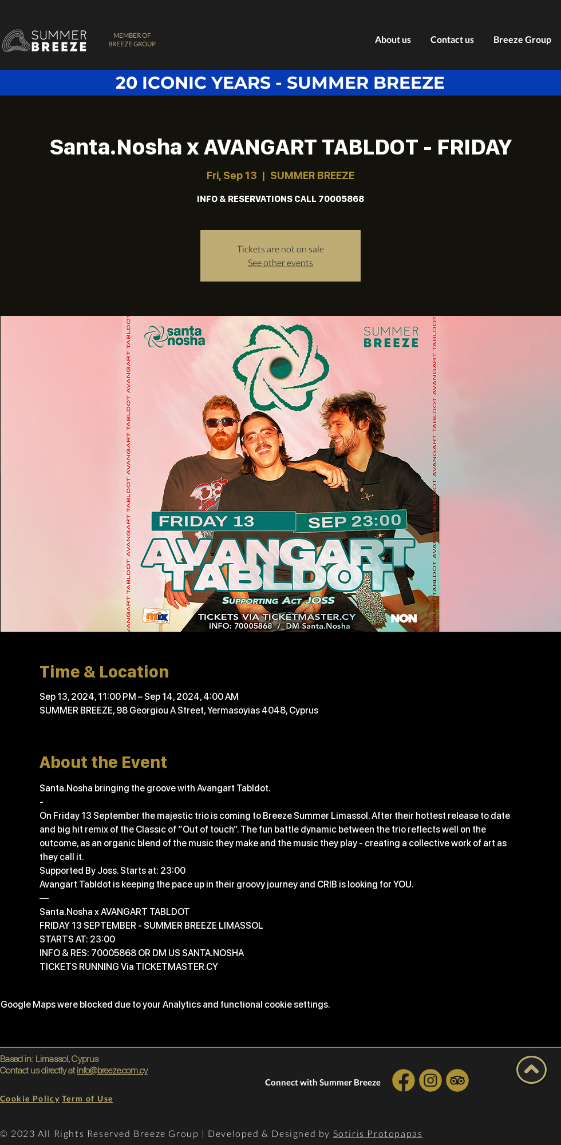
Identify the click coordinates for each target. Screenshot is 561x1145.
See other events (280, 262)
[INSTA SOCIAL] (430, 1080)
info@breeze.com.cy (112, 1070)
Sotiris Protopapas (378, 1133)
